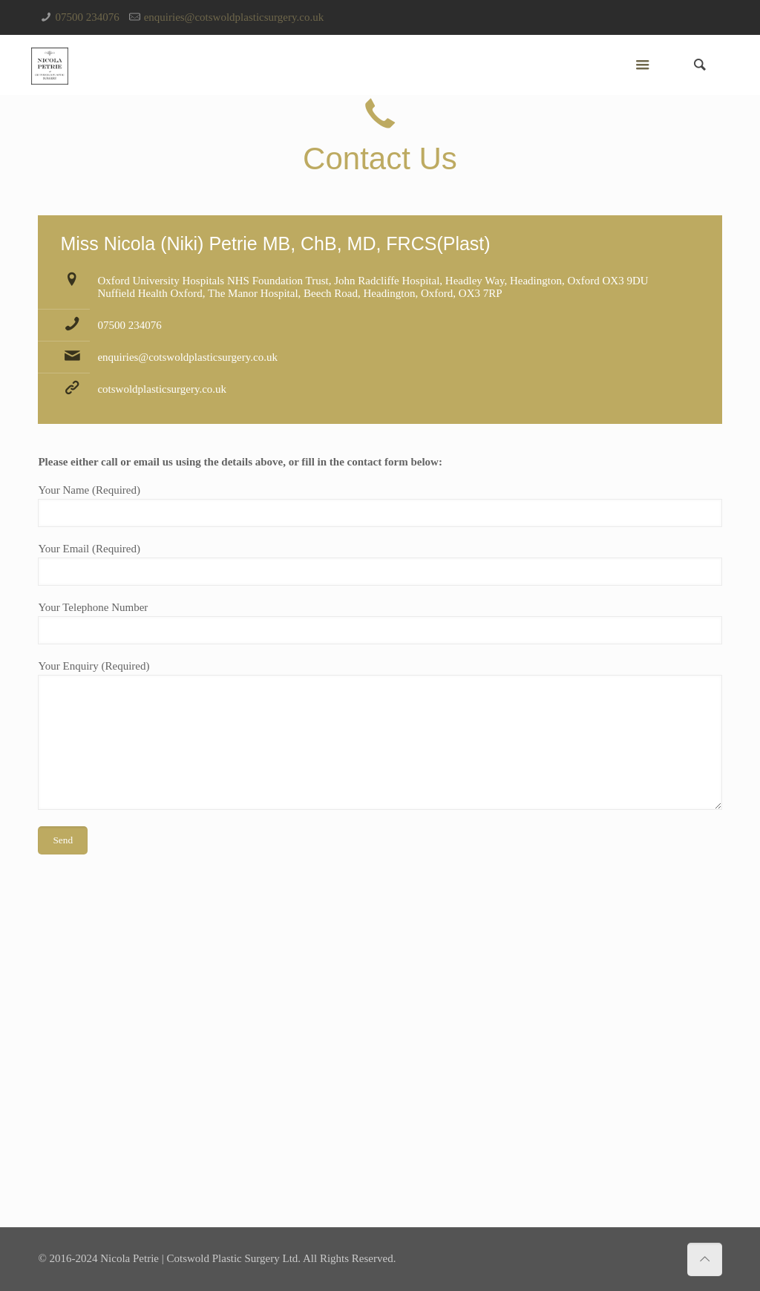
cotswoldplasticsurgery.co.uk (161, 389)
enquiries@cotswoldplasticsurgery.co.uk (234, 17)
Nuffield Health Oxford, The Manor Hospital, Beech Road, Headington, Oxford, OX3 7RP (299, 293)
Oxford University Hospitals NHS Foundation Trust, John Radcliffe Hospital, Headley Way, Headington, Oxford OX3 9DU (372, 281)
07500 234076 (87, 17)
